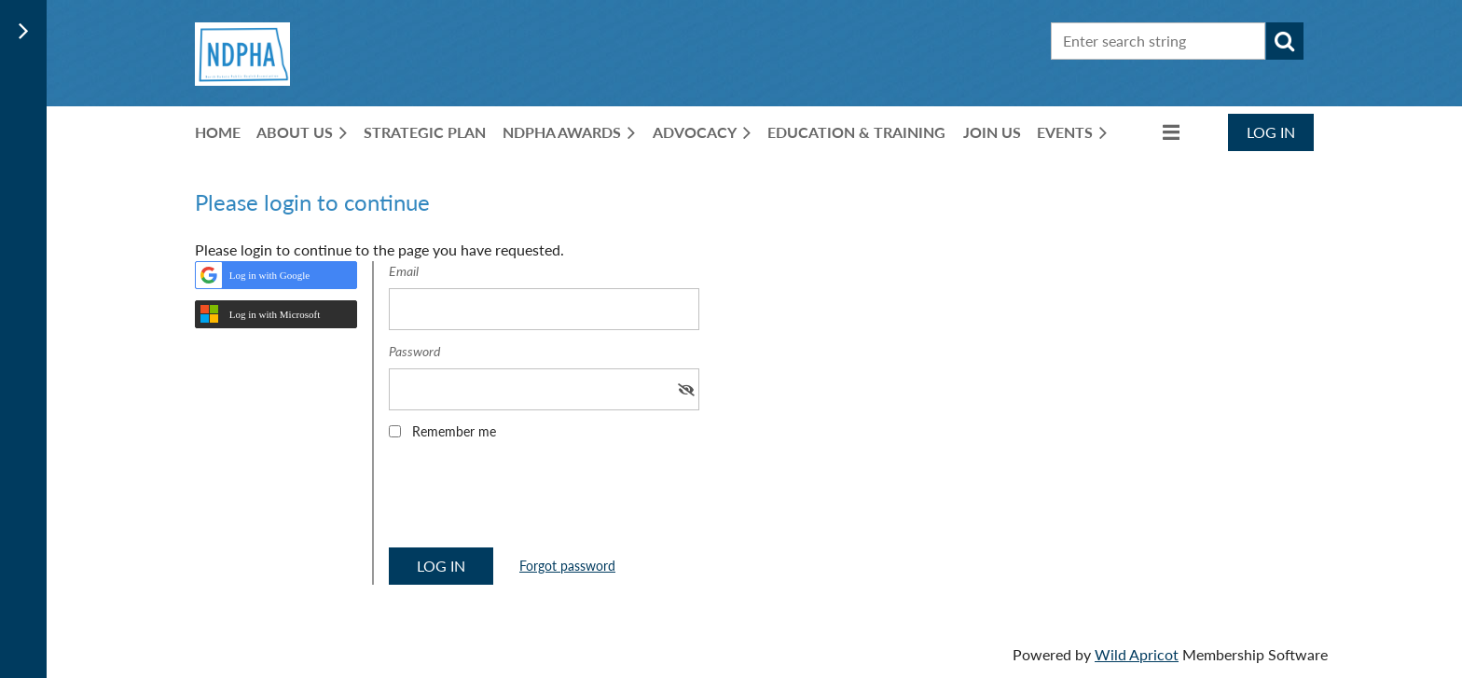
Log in (1271, 132)
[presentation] (530, 500)
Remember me (454, 431)
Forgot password (567, 566)
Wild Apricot (1137, 654)
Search (1284, 41)
